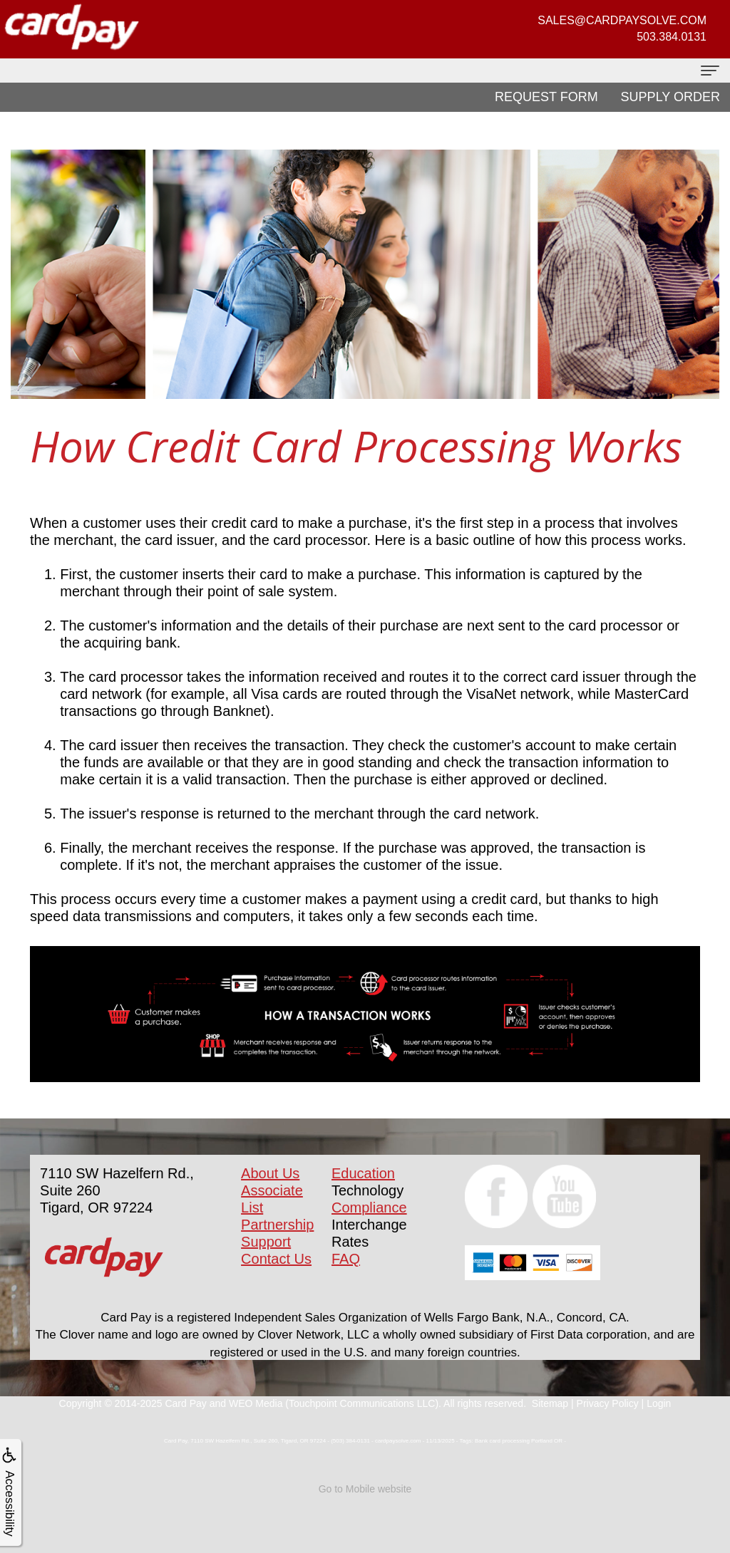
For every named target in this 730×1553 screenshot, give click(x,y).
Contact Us (276, 1259)
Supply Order (670, 97)
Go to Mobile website (365, 1489)
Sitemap (550, 1403)
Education (363, 1173)
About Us (270, 1173)
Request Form (546, 97)
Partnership (277, 1224)
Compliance (369, 1207)
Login (659, 1403)
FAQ (345, 1259)
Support (266, 1242)
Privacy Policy (608, 1403)
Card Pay (185, 1403)
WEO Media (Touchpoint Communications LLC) (333, 1403)
